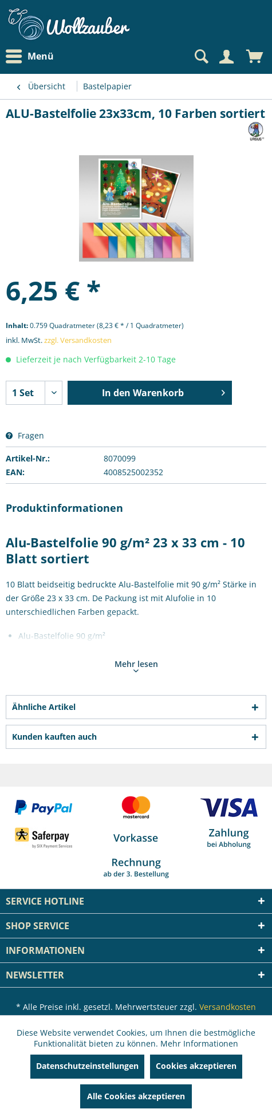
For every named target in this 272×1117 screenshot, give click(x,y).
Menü (30, 57)
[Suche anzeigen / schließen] (200, 57)
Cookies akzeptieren (196, 1065)
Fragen (25, 435)
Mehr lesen (136, 665)
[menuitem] (33, 56)
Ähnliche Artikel (44, 706)
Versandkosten (227, 1006)
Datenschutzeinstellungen (87, 1065)
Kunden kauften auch (54, 736)
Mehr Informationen (199, 1043)
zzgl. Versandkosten (78, 340)
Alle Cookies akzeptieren (136, 1096)
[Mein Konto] (226, 57)
